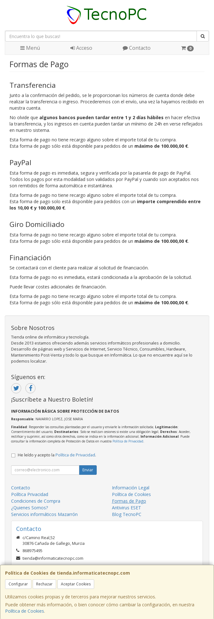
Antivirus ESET (126, 508)
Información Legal (130, 488)
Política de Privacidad (128, 441)
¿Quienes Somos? (29, 508)
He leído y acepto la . (57, 455)
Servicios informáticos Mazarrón (44, 514)
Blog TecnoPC (126, 514)
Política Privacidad (29, 494)
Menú (30, 47)
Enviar (87, 470)
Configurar (18, 584)
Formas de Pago (129, 501)
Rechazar (44, 584)
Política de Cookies (24, 611)
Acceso (81, 47)
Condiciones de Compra (35, 501)
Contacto (137, 47)
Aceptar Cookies (76, 584)
